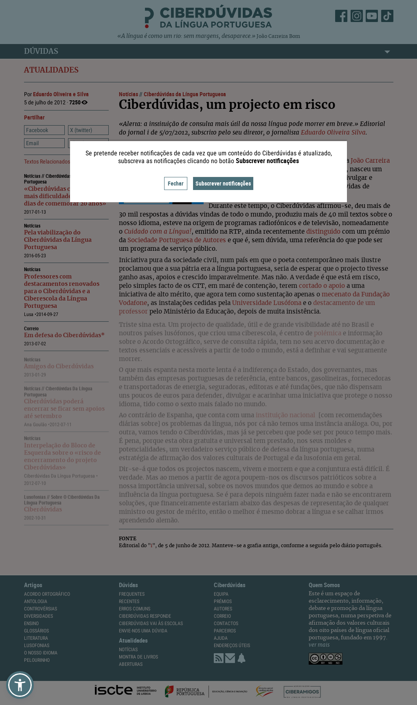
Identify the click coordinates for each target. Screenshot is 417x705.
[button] (20, 685)
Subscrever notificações (223, 183)
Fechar (176, 183)
